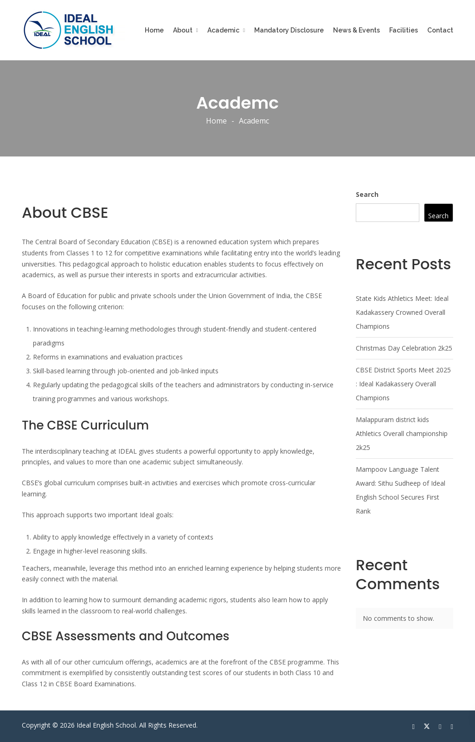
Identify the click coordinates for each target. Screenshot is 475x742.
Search (367, 194)
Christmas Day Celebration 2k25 (404, 348)
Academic (223, 30)
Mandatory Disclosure (289, 30)
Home (154, 30)
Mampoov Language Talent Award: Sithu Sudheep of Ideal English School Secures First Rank (400, 490)
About (183, 30)
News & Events (356, 30)
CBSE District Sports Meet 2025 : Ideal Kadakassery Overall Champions (403, 383)
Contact (440, 30)
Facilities (403, 30)
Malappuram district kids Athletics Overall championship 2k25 (402, 433)
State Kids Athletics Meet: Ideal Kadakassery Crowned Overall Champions (402, 312)
